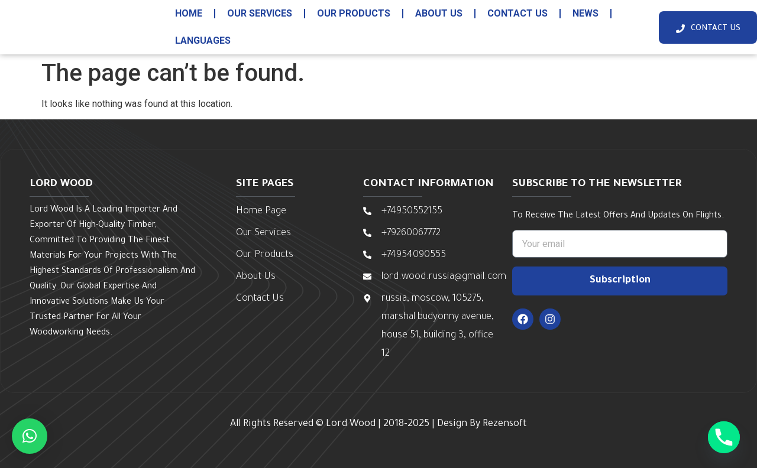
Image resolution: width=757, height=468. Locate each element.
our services (259, 13)
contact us (517, 13)
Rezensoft (505, 424)
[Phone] (724, 437)
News (585, 13)
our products (353, 13)
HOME (188, 13)
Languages (203, 40)
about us (438, 13)
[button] (29, 436)
